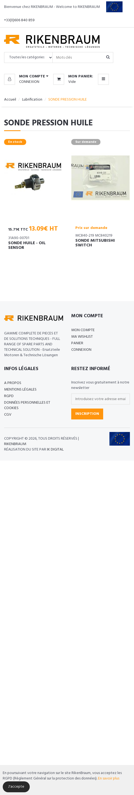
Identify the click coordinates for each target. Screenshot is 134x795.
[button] (26, 76)
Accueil (10, 99)
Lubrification (32, 99)
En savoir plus (108, 778)
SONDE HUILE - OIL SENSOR (27, 246)
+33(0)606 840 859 (19, 20)
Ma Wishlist (82, 337)
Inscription (87, 414)
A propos (12, 383)
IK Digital (55, 449)
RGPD (9, 396)
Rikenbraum (15, 444)
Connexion (29, 82)
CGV (7, 415)
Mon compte (83, 330)
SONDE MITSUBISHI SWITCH (95, 243)
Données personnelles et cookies (27, 405)
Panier (77, 343)
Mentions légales (20, 389)
